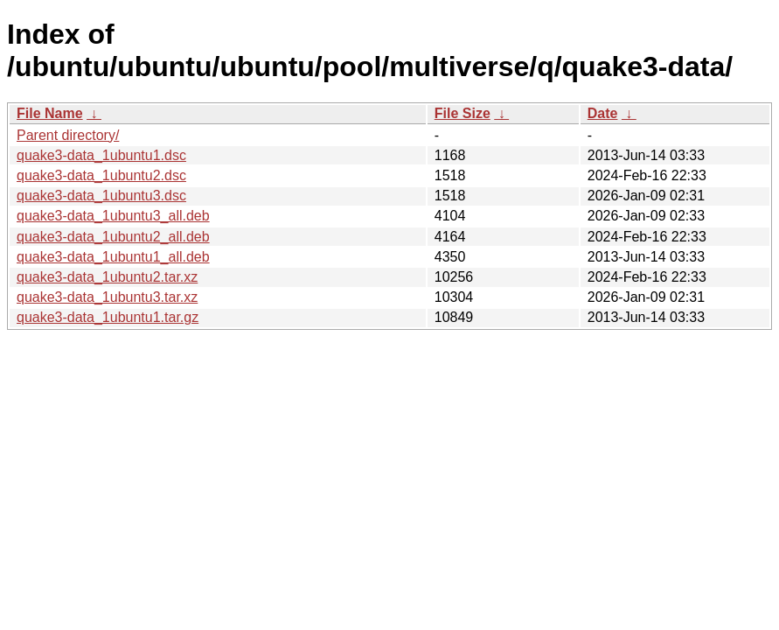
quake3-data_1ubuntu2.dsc (101, 175)
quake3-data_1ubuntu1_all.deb (113, 256)
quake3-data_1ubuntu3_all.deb (113, 215)
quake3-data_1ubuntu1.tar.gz (107, 317)
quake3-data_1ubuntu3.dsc (101, 195)
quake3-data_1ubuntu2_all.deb (113, 236)
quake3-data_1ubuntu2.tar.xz (107, 277)
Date (603, 113)
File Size (462, 113)
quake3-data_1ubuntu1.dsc (101, 155)
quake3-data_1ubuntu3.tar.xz (107, 297)
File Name (50, 113)
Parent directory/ (68, 135)
